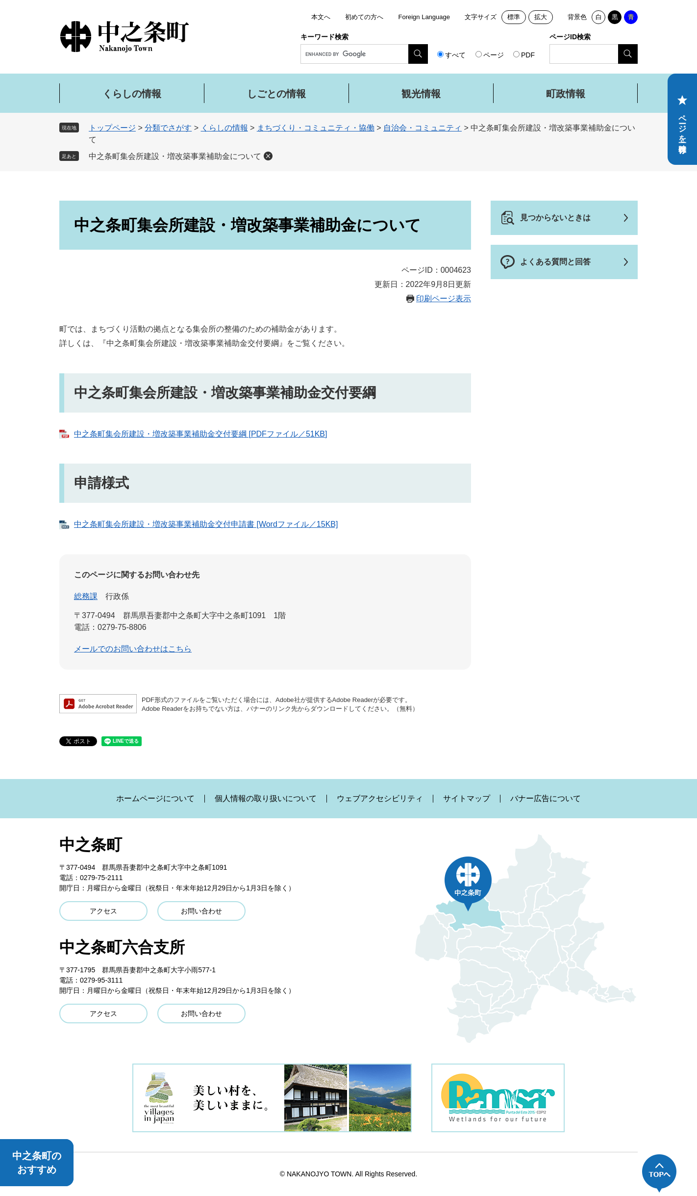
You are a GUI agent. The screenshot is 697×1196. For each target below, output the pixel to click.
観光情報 (421, 93)
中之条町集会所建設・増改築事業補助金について (175, 156)
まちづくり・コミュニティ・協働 (315, 128)
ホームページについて (155, 799)
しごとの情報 (276, 93)
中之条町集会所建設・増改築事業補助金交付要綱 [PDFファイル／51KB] (200, 434)
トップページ (112, 128)
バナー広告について (545, 799)
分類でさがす (168, 128)
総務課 (86, 596)
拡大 (540, 17)
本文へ (320, 17)
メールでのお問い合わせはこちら (133, 649)
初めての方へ (364, 17)
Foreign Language (424, 17)
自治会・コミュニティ (422, 128)
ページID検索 (570, 37)
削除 (268, 156)
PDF (528, 55)
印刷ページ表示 (443, 298)
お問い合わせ (201, 911)
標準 (513, 17)
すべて (455, 55)
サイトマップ (466, 799)
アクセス (103, 911)
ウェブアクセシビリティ (380, 799)
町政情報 (565, 93)
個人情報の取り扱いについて (266, 799)
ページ (493, 55)
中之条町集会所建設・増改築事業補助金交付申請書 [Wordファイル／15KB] (206, 524)
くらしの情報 (131, 93)
